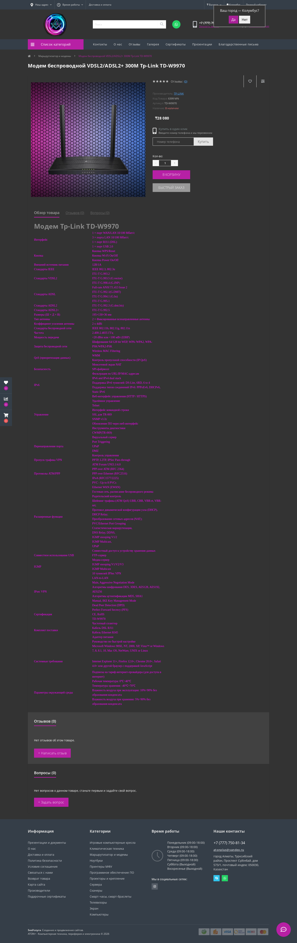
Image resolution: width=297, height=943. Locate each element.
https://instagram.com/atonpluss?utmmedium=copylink (154, 886)
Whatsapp (225, 878)
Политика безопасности (45, 861)
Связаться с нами (40, 872)
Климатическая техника (107, 849)
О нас (118, 44)
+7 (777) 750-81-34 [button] (229, 842)
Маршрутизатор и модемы (54, 56)
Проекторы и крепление (107, 878)
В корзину (178, 174)
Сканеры (96, 890)
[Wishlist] (249, 81)
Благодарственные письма (238, 44)
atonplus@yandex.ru (228, 850)
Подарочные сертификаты (47, 896)
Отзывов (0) (75, 213)
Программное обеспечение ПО (112, 872)
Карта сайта (36, 884)
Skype (216, 878)
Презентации (202, 44)
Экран (94, 908)
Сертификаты (176, 44)
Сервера (96, 884)
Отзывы (134, 44)
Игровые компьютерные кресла (113, 843)
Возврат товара (39, 878)
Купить (203, 141)
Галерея (153, 44)
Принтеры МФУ (101, 866)
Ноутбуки (96, 861)
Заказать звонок (209, 26)
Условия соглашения (43, 866)
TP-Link (179, 93)
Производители (39, 890)
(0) (185, 81)
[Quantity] (165, 163)
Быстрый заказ (178, 186)
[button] (6, 418)
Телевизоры (98, 902)
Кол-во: (158, 156)
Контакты (100, 44)
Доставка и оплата (100, 4)
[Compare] (262, 81)
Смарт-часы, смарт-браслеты (110, 896)
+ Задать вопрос (51, 802)
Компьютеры (99, 914)
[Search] (161, 24)
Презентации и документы (47, 843)
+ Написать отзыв (52, 753)
